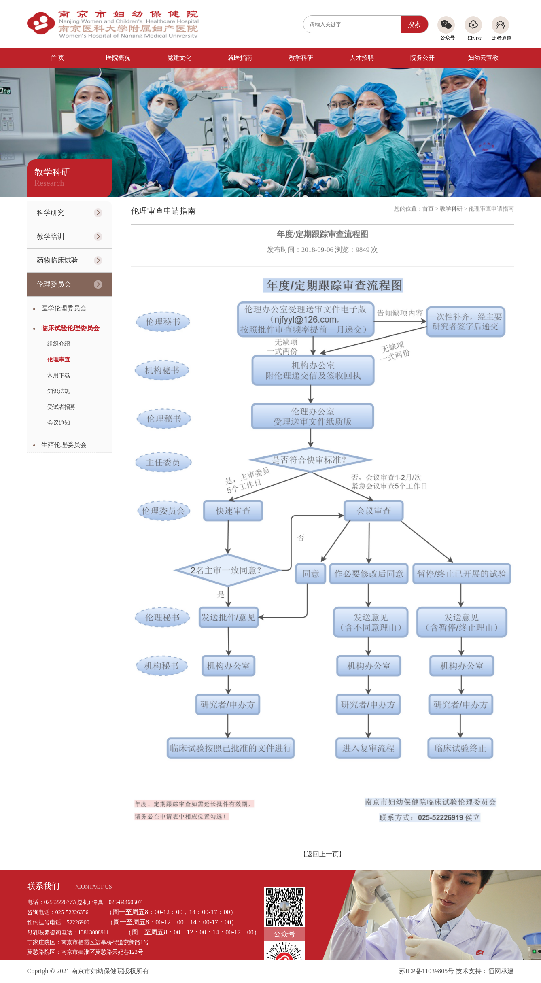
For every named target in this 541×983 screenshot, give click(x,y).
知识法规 (58, 391)
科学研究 (50, 213)
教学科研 (301, 58)
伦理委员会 (54, 284)
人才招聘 (362, 58)
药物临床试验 (57, 260)
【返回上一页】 (322, 854)
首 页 (57, 58)
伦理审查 (58, 360)
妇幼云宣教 (483, 58)
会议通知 (58, 423)
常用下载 (58, 375)
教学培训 (50, 236)
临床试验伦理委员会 (70, 328)
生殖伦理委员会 (64, 444)
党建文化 (179, 58)
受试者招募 (61, 407)
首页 (428, 207)
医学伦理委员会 (64, 308)
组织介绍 (58, 344)
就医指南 (240, 58)
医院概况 (118, 58)
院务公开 (422, 58)
